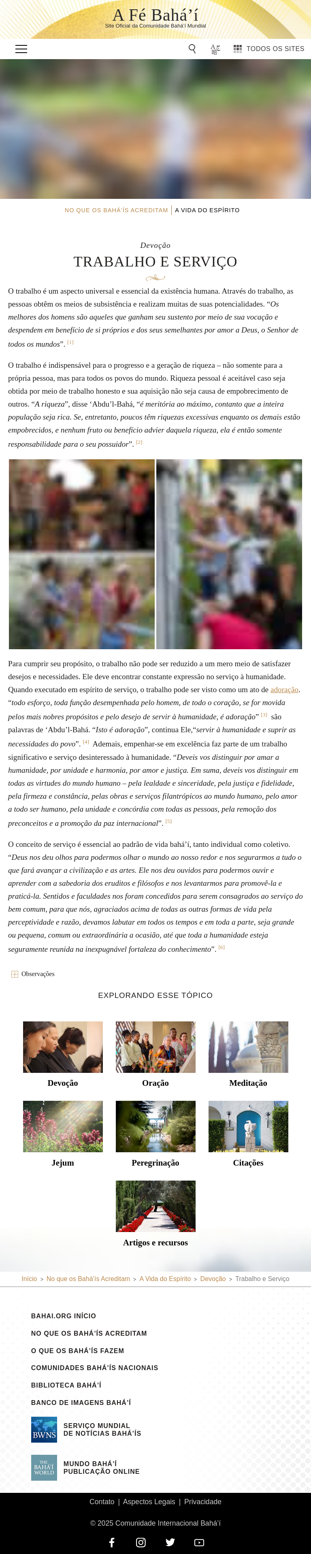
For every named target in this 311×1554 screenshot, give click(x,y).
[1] (70, 342)
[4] (86, 742)
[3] (264, 715)
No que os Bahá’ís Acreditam (89, 1333)
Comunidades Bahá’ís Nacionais (94, 1368)
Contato (102, 1502)
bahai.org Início (63, 1316)
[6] (221, 947)
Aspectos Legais (149, 1502)
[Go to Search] (193, 49)
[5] (169, 821)
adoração (284, 689)
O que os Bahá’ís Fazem (77, 1351)
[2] (139, 442)
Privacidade (203, 1502)
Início (29, 1278)
